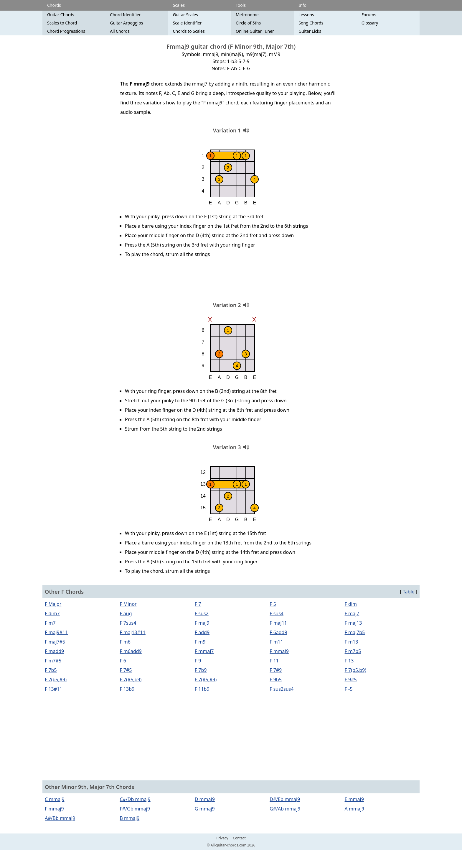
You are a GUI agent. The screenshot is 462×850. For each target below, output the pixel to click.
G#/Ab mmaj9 (285, 808)
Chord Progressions (66, 31)
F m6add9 (130, 651)
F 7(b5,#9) (56, 679)
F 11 (274, 660)
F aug (126, 613)
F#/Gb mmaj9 (135, 808)
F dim (351, 604)
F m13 (351, 642)
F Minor (128, 604)
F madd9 (54, 651)
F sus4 (276, 613)
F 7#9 (276, 670)
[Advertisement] (231, 281)
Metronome (247, 14)
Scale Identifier (187, 23)
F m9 (200, 642)
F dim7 (52, 613)
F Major (53, 604)
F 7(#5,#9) (206, 679)
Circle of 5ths (248, 23)
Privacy (222, 838)
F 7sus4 (128, 623)
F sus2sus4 (281, 689)
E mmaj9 (354, 799)
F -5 (349, 689)
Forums (369, 14)
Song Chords (310, 23)
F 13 (349, 660)
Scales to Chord (62, 23)
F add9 (202, 632)
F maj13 (353, 623)
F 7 (198, 604)
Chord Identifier (125, 14)
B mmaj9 (129, 818)
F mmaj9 (279, 651)
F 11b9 (202, 689)
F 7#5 (126, 670)
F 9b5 (276, 679)
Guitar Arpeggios (126, 23)
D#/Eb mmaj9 (285, 799)
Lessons (306, 14)
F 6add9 (278, 632)
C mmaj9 (54, 799)
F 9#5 (351, 679)
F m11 (276, 642)
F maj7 (352, 613)
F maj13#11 (132, 632)
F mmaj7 (204, 651)
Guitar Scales (185, 14)
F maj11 (278, 623)
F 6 (123, 660)
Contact (239, 838)
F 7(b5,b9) (356, 670)
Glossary (370, 23)
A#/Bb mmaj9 (60, 818)
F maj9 (202, 623)
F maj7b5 (355, 632)
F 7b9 (201, 670)
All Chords (120, 31)
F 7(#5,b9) (130, 679)
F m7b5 (353, 651)
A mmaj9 (354, 808)
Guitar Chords (60, 14)
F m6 (125, 642)
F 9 (198, 660)
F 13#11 (53, 689)
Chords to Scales (189, 31)
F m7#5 (53, 660)
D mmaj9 (205, 799)
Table (409, 591)
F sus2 (202, 613)
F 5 (273, 604)
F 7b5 (51, 670)
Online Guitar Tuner (255, 31)
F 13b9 (127, 689)
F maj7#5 (55, 642)
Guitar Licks (309, 31)
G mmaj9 (205, 808)
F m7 (50, 623)
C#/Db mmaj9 (135, 799)
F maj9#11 (56, 632)
